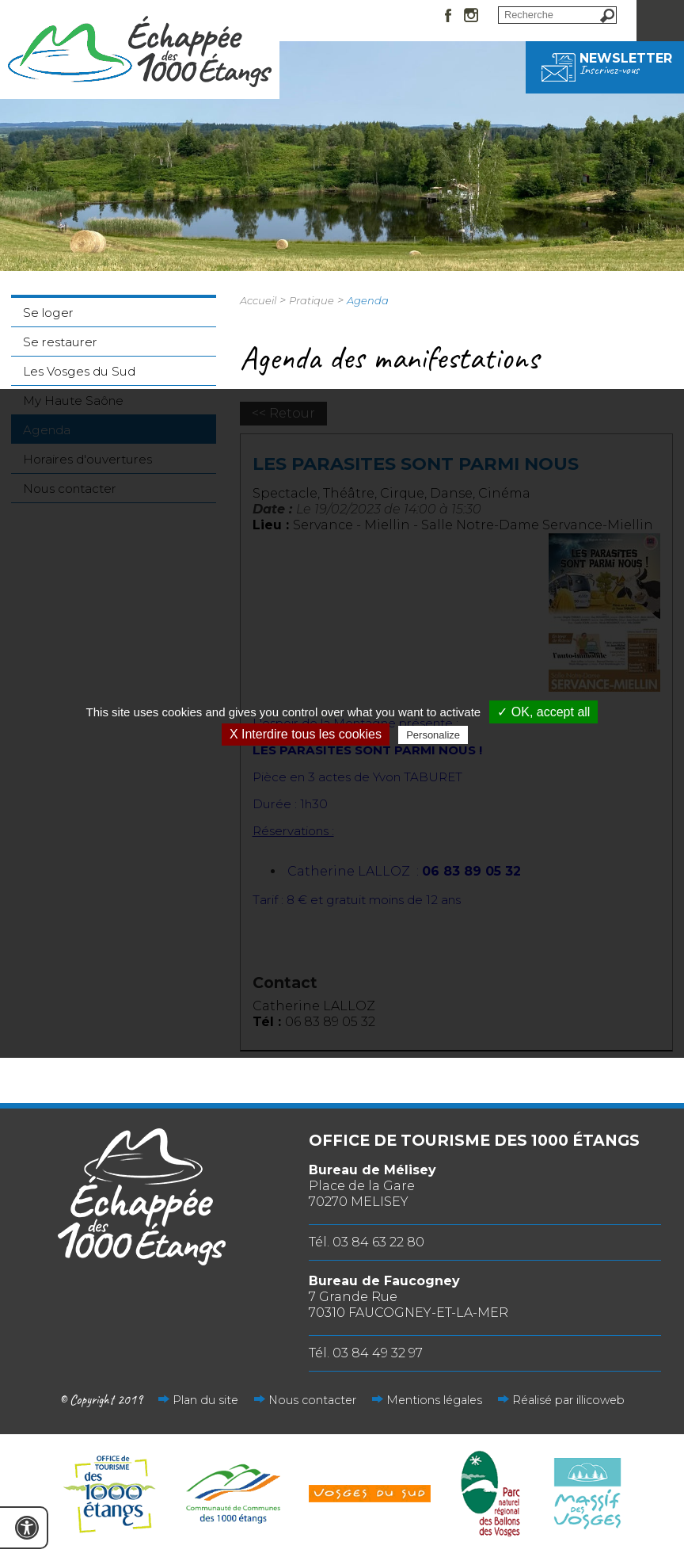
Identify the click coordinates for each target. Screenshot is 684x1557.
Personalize (433, 735)
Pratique (311, 300)
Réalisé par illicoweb (568, 1400)
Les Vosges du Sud (79, 371)
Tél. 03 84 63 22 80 (366, 1242)
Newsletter (605, 63)
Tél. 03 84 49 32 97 (366, 1352)
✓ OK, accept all (543, 712)
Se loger (48, 312)
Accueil (258, 300)
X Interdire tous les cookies (306, 734)
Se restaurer (60, 341)
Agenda (368, 300)
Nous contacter (312, 1400)
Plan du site (205, 1400)
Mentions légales (434, 1400)
